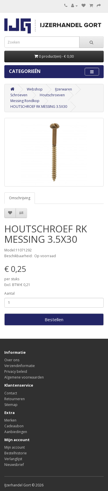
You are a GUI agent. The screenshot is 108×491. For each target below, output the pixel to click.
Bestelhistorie (15, 453)
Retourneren (14, 398)
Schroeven (18, 95)
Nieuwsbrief (14, 464)
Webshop (35, 89)
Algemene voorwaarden (24, 377)
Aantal (9, 293)
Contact (10, 393)
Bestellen (54, 319)
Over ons (11, 360)
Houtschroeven (52, 95)
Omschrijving (19, 197)
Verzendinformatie (19, 365)
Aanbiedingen (15, 431)
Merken (10, 420)
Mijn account (14, 447)
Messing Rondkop (24, 100)
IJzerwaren (63, 89)
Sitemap (11, 404)
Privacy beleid (15, 371)
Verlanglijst (13, 458)
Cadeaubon (14, 426)
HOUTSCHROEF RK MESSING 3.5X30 (38, 106)
